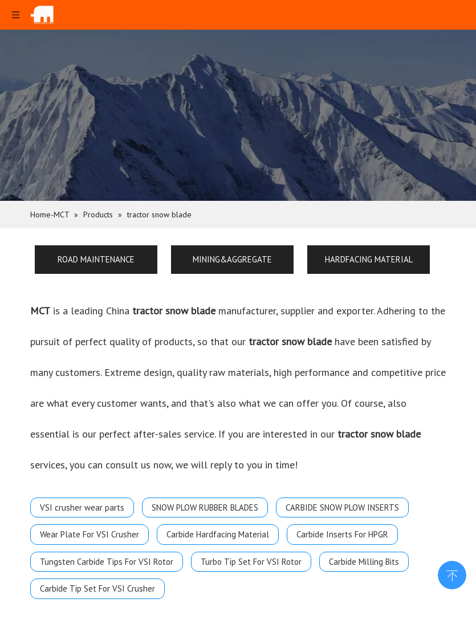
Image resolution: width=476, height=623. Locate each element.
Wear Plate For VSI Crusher (89, 534)
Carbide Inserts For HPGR (342, 534)
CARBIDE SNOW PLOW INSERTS (342, 507)
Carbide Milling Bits (364, 561)
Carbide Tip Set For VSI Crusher (97, 588)
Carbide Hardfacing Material (217, 534)
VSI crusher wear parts (82, 507)
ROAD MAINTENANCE (96, 259)
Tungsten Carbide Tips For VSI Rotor (106, 561)
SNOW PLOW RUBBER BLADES (205, 507)
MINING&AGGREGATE (232, 259)
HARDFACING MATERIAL (369, 259)
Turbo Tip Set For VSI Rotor (251, 561)
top (452, 574)
